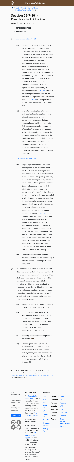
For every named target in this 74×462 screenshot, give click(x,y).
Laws (62, 409)
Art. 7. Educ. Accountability (22, 10)
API (44, 411)
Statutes (63, 403)
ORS (65, 412)
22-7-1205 (41, 90)
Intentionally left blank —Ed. (26, 39)
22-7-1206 (32, 99)
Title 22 (23, 8)
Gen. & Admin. (33, 8)
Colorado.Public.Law (35, 3)
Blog (44, 402)
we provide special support (30, 435)
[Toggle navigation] (60, 3)
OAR (61, 412)
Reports (46, 420)
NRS (61, 406)
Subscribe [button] (16, 415)
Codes (62, 396)
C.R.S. (17, 8)
